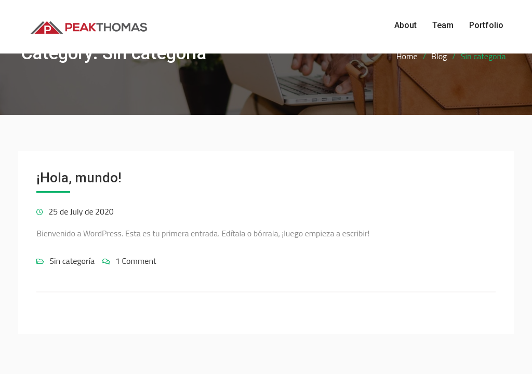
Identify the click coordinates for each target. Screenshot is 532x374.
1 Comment (135, 261)
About (405, 25)
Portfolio (486, 25)
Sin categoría (72, 261)
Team (443, 25)
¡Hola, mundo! (79, 177)
